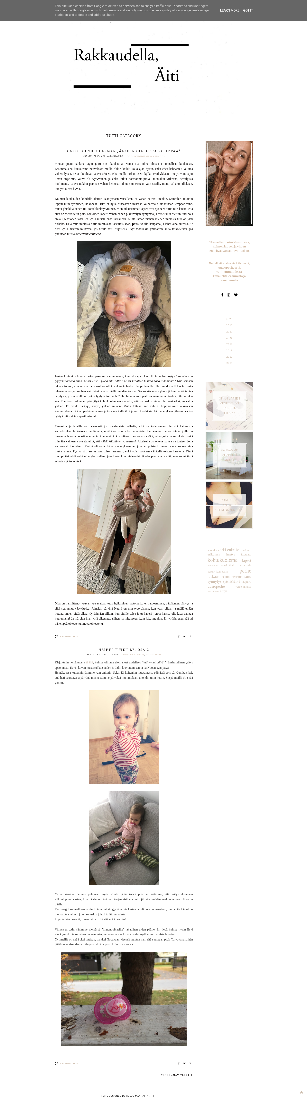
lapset (246, 555)
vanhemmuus (215, 579)
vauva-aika (151, 156)
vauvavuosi (229, 579)
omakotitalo (228, 559)
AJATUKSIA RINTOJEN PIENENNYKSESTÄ (229, 499)
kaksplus (139, 654)
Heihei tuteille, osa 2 (123, 649)
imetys (230, 549)
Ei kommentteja (69, 636)
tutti (130, 156)
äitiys (161, 156)
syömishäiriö (216, 575)
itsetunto (246, 549)
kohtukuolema (222, 554)
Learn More (229, 10)
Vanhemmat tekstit (177, 1074)
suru (232, 570)
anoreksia (213, 544)
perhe (233, 564)
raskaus (245, 565)
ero (249, 544)
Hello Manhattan (138, 1095)
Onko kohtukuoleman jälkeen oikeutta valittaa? (124, 151)
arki (223, 545)
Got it (248, 10)
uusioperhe (243, 575)
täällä (89, 662)
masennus (212, 559)
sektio (211, 570)
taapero (229, 575)
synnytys (244, 570)
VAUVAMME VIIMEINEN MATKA (229, 450)
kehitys (149, 654)
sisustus (222, 570)
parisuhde (245, 559)
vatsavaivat (139, 156)
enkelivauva (237, 545)
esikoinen (127, 654)
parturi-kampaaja (217, 565)
